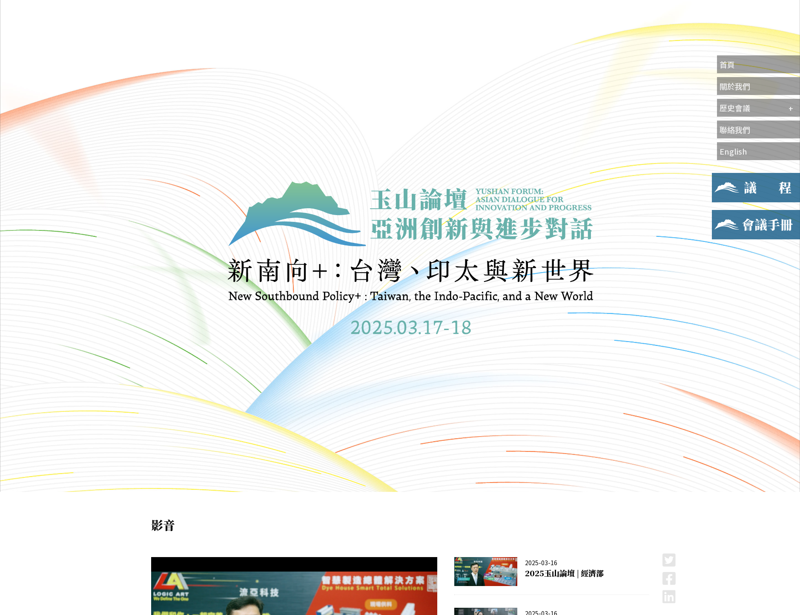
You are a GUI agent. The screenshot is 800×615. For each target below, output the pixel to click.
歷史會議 (735, 107)
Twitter (669, 559)
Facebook (669, 578)
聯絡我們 (735, 129)
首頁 (727, 64)
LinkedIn (669, 596)
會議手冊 (725, 215)
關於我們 (735, 86)
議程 (718, 178)
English (733, 151)
